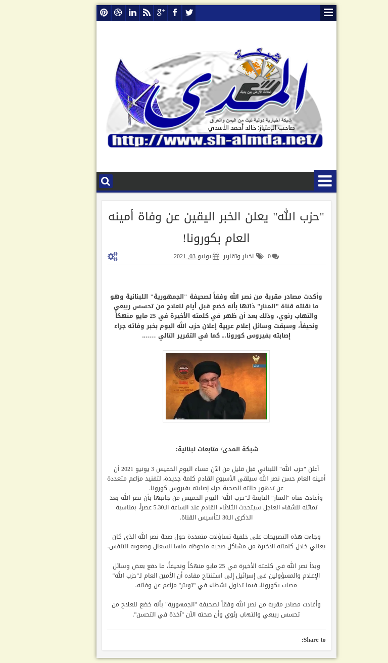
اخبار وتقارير (216, 256)
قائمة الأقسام (303, 181)
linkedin (110, 13)
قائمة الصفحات (306, 13)
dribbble (96, 13)
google (138, 13)
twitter (166, 13)
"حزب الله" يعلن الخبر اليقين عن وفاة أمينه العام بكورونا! (194, 227)
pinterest (81, 13)
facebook (152, 13)
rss (124, 13)
